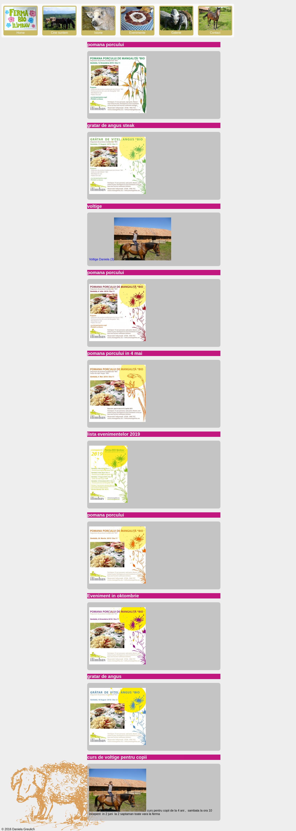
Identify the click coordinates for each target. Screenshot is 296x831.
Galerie (176, 31)
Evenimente (137, 31)
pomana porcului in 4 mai (114, 353)
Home (20, 31)
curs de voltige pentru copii (117, 757)
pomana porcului (105, 44)
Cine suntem (59, 31)
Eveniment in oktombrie (113, 595)
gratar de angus (104, 676)
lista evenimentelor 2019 (113, 434)
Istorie (98, 31)
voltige (94, 206)
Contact (215, 31)
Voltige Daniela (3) (101, 259)
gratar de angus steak (110, 125)
